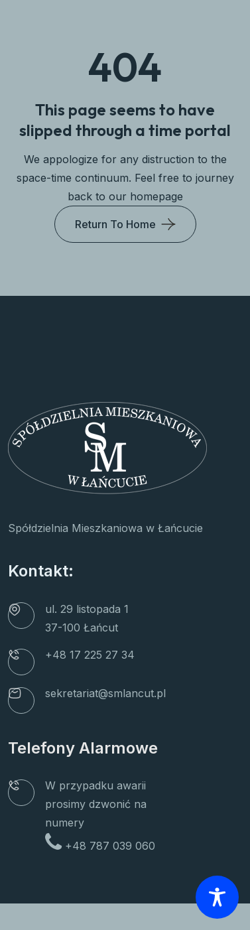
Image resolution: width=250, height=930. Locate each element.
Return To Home (115, 224)
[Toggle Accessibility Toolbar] (217, 897)
